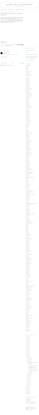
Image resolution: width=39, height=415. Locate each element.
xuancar (27, 331)
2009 (28, 389)
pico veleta (27, 246)
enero (29, 384)
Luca (26, 207)
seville (27, 280)
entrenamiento (28, 149)
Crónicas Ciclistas (4, 9)
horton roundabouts (29, 172)
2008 (28, 390)
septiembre (29, 373)
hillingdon (27, 168)
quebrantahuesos (28, 254)
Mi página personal (29, 399)
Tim (26, 302)
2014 (28, 354)
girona (27, 157)
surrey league (28, 290)
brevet (27, 101)
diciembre (29, 358)
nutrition (27, 233)
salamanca (27, 273)
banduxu (27, 89)
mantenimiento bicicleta (29, 213)
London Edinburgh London (30, 203)
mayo (29, 379)
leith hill (27, 198)
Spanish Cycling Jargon (29, 285)
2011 (28, 386)
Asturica (27, 84)
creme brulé (27, 123)
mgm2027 (27, 220)
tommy (27, 305)
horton (27, 170)
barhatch (27, 91)
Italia (26, 178)
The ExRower (28, 297)
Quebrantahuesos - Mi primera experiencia (31, 54)
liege (26, 202)
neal (26, 225)
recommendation (28, 259)
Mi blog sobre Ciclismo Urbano (20, 9)
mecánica (27, 219)
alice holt (27, 72)
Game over (26, 52)
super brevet (27, 288)
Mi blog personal (28, 400)
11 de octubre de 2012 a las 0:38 (10, 54)
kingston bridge (28, 190)
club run (27, 118)
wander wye (27, 322)
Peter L (27, 245)
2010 (28, 387)
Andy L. (27, 80)
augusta (27, 87)
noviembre (29, 359)
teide (26, 294)
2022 (28, 342)
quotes (27, 255)
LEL (26, 199)
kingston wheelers (28, 191)
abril (28, 381)
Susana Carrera (5, 51)
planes (27, 247)
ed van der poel (28, 140)
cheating (27, 113)
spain (26, 284)
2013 (28, 355)
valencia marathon (28, 318)
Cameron (27, 110)
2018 (28, 348)
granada (27, 160)
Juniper (27, 187)
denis (26, 131)
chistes (27, 114)
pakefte (27, 237)
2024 (28, 339)
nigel (26, 229)
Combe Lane (28, 121)
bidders (27, 97)
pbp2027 (27, 242)
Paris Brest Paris (28, 238)
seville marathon (28, 281)
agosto (29, 375)
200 (26, 66)
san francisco (28, 276)
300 (26, 67)
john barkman (28, 185)
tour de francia (28, 306)
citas (26, 117)
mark (26, 216)
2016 (28, 351)
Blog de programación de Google (31, 403)
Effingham (27, 143)
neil (26, 226)
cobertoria (27, 119)
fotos (26, 155)
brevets (27, 102)
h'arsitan (27, 164)
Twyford (27, 311)
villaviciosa (27, 320)
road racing (27, 264)
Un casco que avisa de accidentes (33, 365)
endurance (27, 147)
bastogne (27, 92)
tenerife (27, 296)
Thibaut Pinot (28, 301)
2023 (28, 340)
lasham (27, 195)
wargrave (27, 323)
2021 (28, 343)
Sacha (27, 272)
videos (27, 319)
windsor (27, 327)
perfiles (27, 243)
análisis (27, 78)
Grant (27, 161)
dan (26, 127)
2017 (28, 349)
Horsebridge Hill (28, 169)
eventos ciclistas (28, 153)
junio (29, 378)
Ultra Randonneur (28, 315)
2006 (28, 393)
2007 (28, 392)
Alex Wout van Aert (29, 71)
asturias (27, 83)
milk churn (27, 221)
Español (27, 152)
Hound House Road (29, 173)
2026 (28, 336)
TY (26, 313)
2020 (28, 345)
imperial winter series (29, 177)
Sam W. (27, 275)
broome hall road (28, 106)
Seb (26, 279)
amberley (27, 74)
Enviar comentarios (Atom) (9, 65)
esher (26, 151)
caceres (27, 108)
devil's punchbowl (28, 132)
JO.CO (27, 183)
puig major (27, 251)
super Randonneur (28, 289)
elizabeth (27, 144)
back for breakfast (28, 88)
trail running (28, 307)
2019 (28, 346)
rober (26, 266)
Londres (27, 204)
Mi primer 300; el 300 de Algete (30, 59)
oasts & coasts (28, 234)
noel (26, 230)
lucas (26, 208)
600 (26, 70)
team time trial (28, 293)
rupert (27, 268)
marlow (27, 217)
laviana (27, 196)
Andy (26, 79)
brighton (27, 104)
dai (26, 126)
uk (26, 314)
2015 (28, 352)
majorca (27, 211)
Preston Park (28, 250)
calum (27, 109)
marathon (27, 215)
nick (26, 228)
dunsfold (27, 138)
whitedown (27, 324)
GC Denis (27, 156)
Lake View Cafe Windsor (29, 194)
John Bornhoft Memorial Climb (32, 369)
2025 (28, 337)
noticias (27, 232)
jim (26, 182)
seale (26, 277)
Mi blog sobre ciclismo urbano (30, 402)
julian (27, 186)
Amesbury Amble (28, 75)
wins (26, 328)
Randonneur (27, 258)
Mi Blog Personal (10, 9)
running (27, 267)
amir (26, 76)
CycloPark (27, 125)
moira (27, 224)
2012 (28, 357)
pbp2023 (27, 241)
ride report (27, 263)
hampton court (28, 165)
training (27, 309)
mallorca (27, 212)
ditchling (27, 135)
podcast (27, 249)
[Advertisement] (7, 60)
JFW (26, 181)
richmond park (28, 262)
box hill (27, 100)
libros (27, 200)
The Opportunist (28, 298)
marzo (29, 382)
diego (26, 134)
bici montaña (28, 96)
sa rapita (27, 271)
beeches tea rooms (28, 93)
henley (27, 166)
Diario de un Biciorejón (20, 5)
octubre (29, 361)
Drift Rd (27, 136)
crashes (27, 122)
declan (27, 130)
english (27, 148)
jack (26, 179)
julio (28, 376)
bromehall (27, 105)
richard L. (27, 260)
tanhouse (27, 292)
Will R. (27, 326)
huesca (27, 174)
